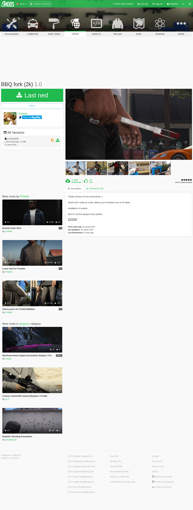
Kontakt (155, 456)
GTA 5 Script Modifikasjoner (80, 477)
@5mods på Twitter (162, 476)
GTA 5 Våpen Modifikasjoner (81, 471)
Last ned (32, 95)
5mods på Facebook (162, 482)
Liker (91, 182)
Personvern (157, 461)
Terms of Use (158, 466)
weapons (24, 323)
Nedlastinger (77, 182)
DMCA (155, 471)
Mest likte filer (116, 466)
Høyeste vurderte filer (120, 477)
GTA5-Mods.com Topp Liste (122, 482)
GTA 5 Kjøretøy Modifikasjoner (82, 461)
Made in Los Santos (10, 458)
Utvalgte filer (115, 461)
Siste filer (114, 456)
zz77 (7, 399)
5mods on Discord (161, 487)
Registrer (172, 4)
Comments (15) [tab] (94, 188)
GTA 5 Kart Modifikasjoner (79, 487)
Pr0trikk (23, 113)
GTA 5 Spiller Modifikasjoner (80, 482)
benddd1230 (11, 440)
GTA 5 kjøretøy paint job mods (81, 466)
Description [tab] (74, 188)
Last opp (143, 4)
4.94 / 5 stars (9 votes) (183, 182)
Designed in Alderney (11, 455)
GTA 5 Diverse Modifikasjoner (81, 492)
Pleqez (8, 359)
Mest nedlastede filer (119, 471)
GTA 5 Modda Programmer (80, 456)
